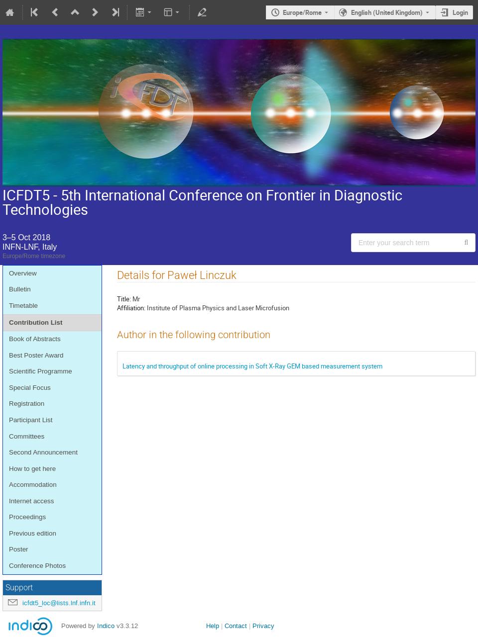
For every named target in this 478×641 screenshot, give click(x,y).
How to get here (32, 468)
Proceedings (27, 517)
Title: (124, 298)
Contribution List (35, 322)
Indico (106, 626)
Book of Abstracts (35, 339)
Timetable (23, 305)
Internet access (31, 501)
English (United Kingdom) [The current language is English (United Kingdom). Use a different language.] (387, 12)
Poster (18, 549)
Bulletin (20, 289)
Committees (26, 436)
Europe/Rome (302, 12)
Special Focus (30, 387)
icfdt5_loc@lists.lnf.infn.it (59, 603)
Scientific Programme (40, 371)
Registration (26, 403)
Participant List (30, 420)
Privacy (263, 626)
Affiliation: (131, 307)
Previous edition (32, 533)
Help (212, 626)
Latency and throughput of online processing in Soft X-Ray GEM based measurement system (252, 366)
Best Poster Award (36, 355)
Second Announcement (43, 452)
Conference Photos (37, 565)
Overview (23, 273)
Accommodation (33, 484)
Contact (236, 626)
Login (460, 12)
